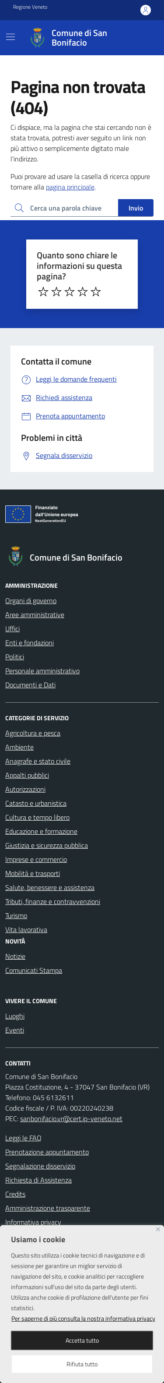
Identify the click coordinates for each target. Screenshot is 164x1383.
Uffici (12, 628)
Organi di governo (30, 600)
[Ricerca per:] (64, 208)
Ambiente (19, 747)
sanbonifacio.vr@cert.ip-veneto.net (71, 1118)
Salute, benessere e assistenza (49, 887)
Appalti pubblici (27, 775)
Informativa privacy (33, 1222)
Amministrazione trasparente (47, 1208)
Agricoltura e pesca (32, 733)
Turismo (16, 915)
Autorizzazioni (25, 789)
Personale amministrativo (42, 670)
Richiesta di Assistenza (38, 1180)
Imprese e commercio (36, 859)
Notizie (15, 956)
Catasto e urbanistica (35, 803)
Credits (15, 1194)
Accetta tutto (82, 1340)
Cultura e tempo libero (37, 817)
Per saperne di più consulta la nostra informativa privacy (83, 1318)
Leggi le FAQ (23, 1138)
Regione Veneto (30, 7)
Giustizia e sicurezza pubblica (46, 845)
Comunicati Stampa (33, 970)
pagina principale (70, 187)
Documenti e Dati (30, 684)
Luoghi (14, 1016)
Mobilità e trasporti (32, 873)
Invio (136, 208)
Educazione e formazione (41, 831)
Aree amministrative (34, 614)
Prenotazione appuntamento (47, 1152)
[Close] (158, 1229)
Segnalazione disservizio (40, 1166)
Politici (14, 656)
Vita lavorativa (26, 929)
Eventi (14, 1030)
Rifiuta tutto (82, 1364)
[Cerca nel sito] (140, 37)
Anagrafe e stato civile (37, 761)
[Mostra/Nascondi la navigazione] (10, 37)
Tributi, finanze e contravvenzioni (52, 901)
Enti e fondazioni (29, 642)
